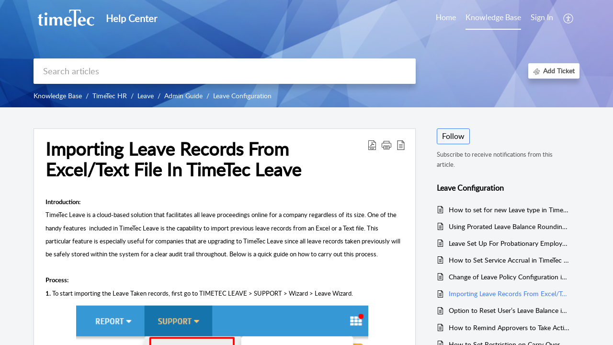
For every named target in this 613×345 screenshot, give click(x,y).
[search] (225, 71)
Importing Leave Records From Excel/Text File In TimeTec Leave (173, 159)
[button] (386, 144)
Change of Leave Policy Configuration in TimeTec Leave (509, 276)
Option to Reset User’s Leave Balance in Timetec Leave (509, 310)
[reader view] (401, 144)
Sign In (542, 17)
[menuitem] (542, 18)
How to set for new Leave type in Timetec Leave (509, 209)
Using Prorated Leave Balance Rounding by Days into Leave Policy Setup (509, 226)
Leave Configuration (242, 95)
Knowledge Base (58, 95)
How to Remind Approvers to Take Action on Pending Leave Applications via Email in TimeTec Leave (509, 327)
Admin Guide (183, 95)
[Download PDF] (372, 144)
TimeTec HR (109, 95)
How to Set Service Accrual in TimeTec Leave (509, 259)
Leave (145, 95)
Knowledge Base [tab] (493, 17)
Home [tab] (446, 17)
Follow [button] (453, 136)
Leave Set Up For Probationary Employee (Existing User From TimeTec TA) (509, 243)
